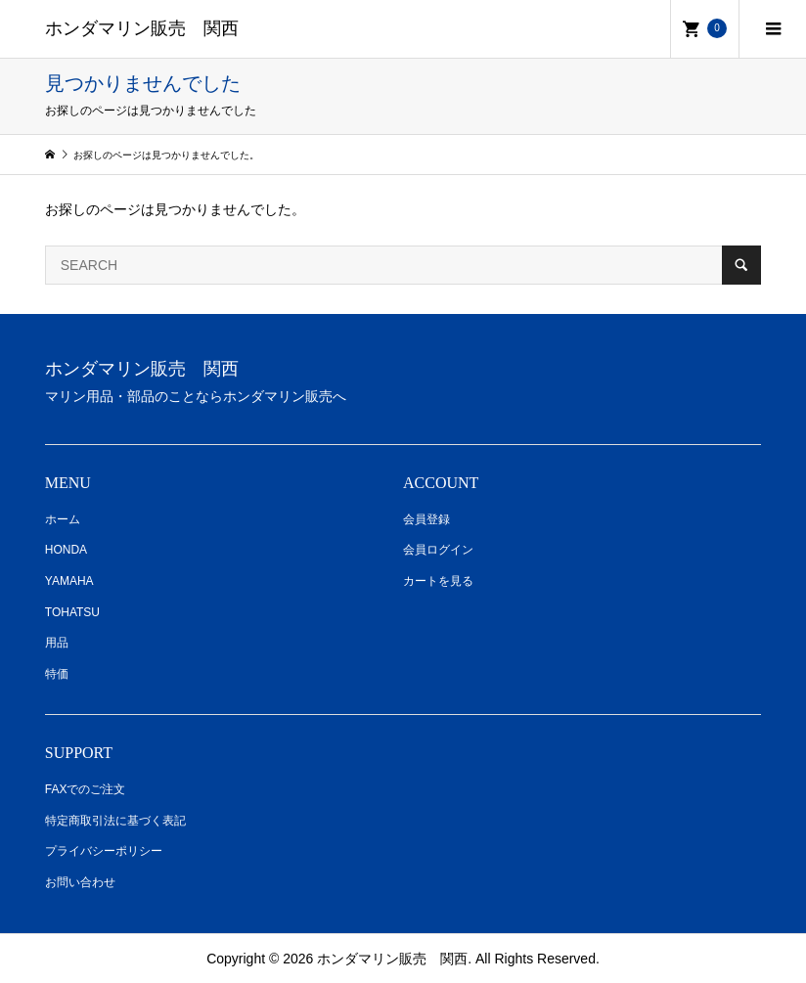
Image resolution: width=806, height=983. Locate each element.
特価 (56, 674)
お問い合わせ (80, 882)
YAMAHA (69, 581)
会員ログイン (438, 550)
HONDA (66, 550)
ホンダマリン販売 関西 (142, 28)
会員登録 (426, 519)
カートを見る (438, 581)
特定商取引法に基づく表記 (115, 820)
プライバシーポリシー (103, 851)
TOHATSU (72, 612)
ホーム (62, 519)
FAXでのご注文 (85, 789)
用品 (56, 642)
